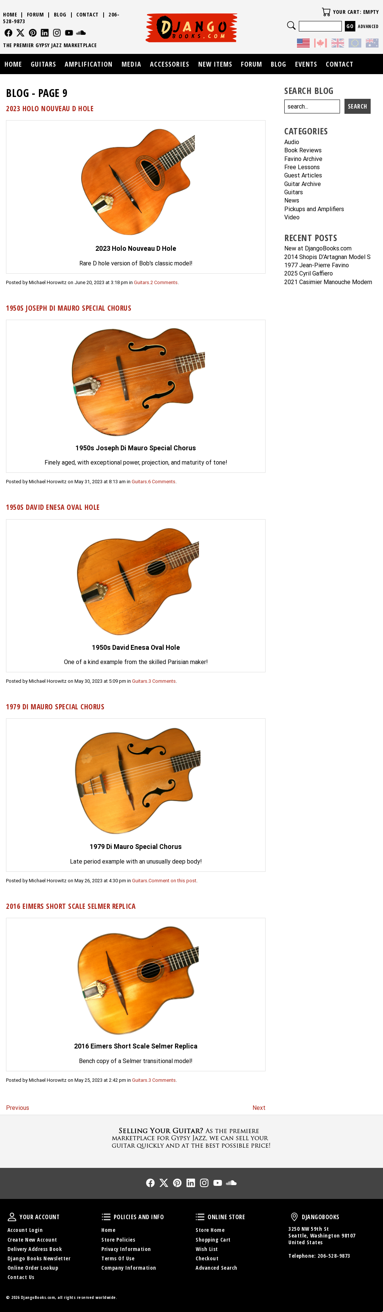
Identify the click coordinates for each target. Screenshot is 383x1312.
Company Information (128, 1267)
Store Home (210, 1229)
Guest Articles (303, 176)
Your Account (12, 1217)
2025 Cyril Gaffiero (308, 274)
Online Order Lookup (32, 1267)
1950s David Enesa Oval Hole (53, 507)
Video (292, 217)
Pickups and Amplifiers (314, 209)
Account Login (25, 1229)
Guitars (141, 282)
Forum (35, 14)
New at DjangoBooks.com (318, 249)
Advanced (368, 26)
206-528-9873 (334, 1255)
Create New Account (32, 1239)
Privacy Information (126, 1248)
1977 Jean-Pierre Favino (316, 265)
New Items (215, 64)
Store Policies (118, 1239)
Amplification (89, 64)
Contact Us (20, 1277)
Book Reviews (303, 150)
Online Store (200, 1217)
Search (291, 25)
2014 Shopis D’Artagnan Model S (327, 257)
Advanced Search (217, 1267)
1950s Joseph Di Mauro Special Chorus (68, 308)
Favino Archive (303, 159)
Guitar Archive (302, 184)
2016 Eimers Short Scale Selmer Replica (70, 906)
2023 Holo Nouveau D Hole (50, 108)
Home (10, 14)
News (291, 201)
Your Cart (326, 12)
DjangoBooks (294, 1217)
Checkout (207, 1258)
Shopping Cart (213, 1239)
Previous (17, 1107)
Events (306, 64)
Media (131, 64)
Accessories (169, 64)
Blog (60, 14)
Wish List (207, 1248)
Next (259, 1107)
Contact (87, 14)
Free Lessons (302, 167)
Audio (291, 142)
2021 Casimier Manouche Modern (328, 282)
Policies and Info (106, 1217)
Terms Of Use (117, 1258)
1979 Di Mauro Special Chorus (55, 706)
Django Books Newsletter (39, 1258)
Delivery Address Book (34, 1248)
